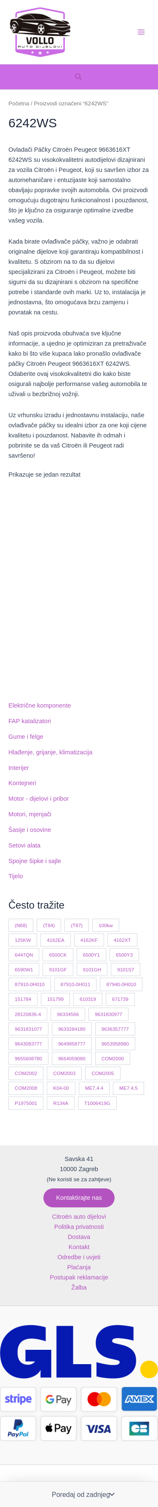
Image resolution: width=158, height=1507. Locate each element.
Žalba (78, 1287)
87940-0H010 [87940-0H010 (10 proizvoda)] (121, 984)
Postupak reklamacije (79, 1277)
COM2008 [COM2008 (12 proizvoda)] (26, 1088)
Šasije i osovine (29, 829)
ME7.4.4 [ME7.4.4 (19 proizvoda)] (94, 1088)
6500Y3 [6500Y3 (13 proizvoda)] (124, 954)
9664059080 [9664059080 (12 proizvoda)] (72, 1058)
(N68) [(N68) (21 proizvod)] (21, 925)
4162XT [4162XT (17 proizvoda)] (122, 940)
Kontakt (79, 1247)
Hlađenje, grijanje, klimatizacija (50, 752)
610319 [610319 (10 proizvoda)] (88, 999)
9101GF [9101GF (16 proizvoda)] (58, 969)
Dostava (79, 1236)
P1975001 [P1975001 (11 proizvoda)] (26, 1103)
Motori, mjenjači (29, 814)
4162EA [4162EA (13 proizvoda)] (55, 940)
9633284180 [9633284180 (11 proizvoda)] (72, 1029)
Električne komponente (39, 705)
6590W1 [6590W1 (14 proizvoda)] (24, 969)
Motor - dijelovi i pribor (38, 798)
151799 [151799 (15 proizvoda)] (55, 999)
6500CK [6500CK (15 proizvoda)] (58, 954)
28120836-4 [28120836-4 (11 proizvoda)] (28, 1014)
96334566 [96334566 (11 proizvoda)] (68, 1014)
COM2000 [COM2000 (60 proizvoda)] (113, 1058)
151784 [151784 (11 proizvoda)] (23, 999)
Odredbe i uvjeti (78, 1257)
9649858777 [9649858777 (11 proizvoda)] (72, 1043)
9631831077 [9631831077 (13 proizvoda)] (28, 1029)
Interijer (18, 767)
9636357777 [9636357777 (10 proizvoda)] (115, 1029)
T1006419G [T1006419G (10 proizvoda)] (97, 1103)
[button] (79, 77)
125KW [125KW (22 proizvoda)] (23, 940)
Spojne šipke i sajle (34, 861)
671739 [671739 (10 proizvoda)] (120, 999)
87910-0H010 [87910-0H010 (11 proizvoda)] (30, 984)
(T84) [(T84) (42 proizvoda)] (49, 925)
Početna (18, 103)
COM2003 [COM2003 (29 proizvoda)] (64, 1073)
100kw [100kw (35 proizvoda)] (106, 925)
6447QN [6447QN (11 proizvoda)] (24, 954)
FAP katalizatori (29, 721)
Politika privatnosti (79, 1226)
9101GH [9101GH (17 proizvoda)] (92, 969)
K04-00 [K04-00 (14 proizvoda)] (61, 1088)
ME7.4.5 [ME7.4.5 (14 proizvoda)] (128, 1088)
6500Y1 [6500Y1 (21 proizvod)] (91, 954)
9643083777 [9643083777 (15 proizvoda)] (28, 1043)
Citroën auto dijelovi (79, 1216)
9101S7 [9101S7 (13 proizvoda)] (125, 969)
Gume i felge (25, 736)
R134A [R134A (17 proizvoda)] (60, 1103)
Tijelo (15, 876)
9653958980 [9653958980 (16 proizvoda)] (115, 1043)
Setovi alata (24, 845)
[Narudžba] (82, 1494)
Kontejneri (22, 783)
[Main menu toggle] (141, 32)
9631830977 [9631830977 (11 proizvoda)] (108, 1014)
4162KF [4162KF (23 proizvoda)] (89, 940)
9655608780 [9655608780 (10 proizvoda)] (28, 1058)
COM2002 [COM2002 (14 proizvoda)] (26, 1073)
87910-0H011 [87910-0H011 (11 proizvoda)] (76, 984)
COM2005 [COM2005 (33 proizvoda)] (102, 1073)
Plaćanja (79, 1267)
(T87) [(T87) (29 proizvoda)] (77, 925)
